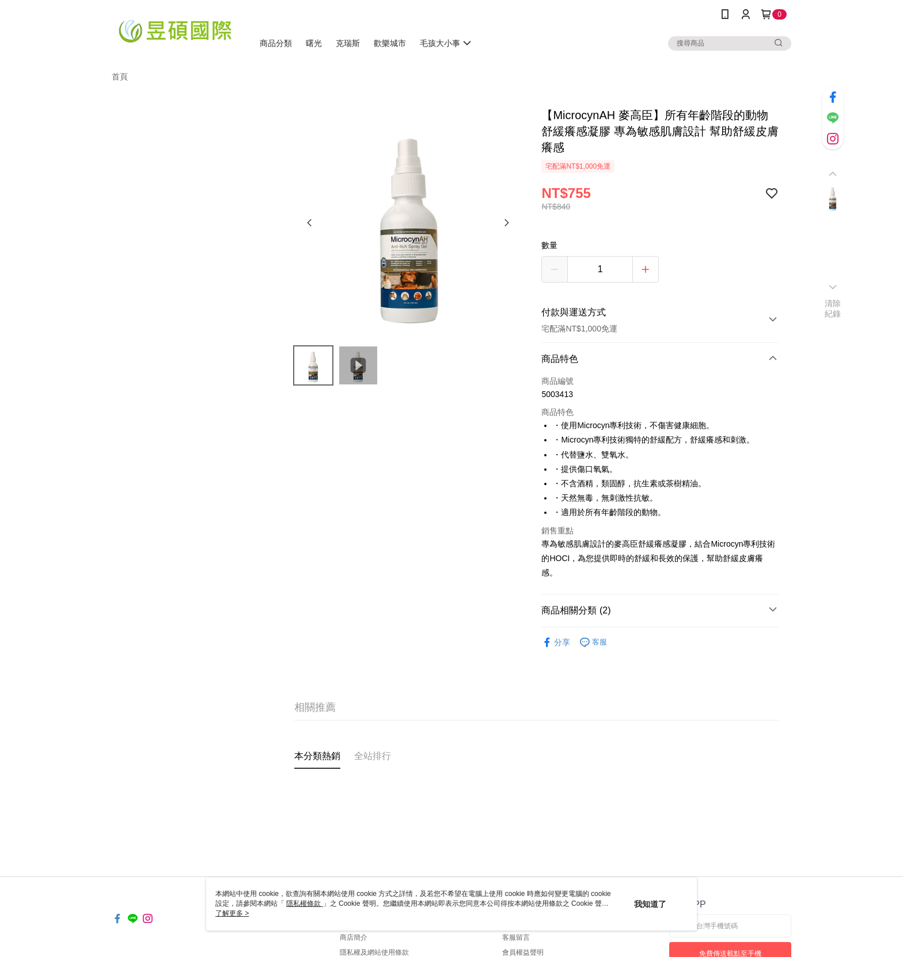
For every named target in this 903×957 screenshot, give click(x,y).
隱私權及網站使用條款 (374, 952)
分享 (555, 642)
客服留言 (516, 937)
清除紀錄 (833, 308)
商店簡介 (353, 937)
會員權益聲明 (523, 952)
